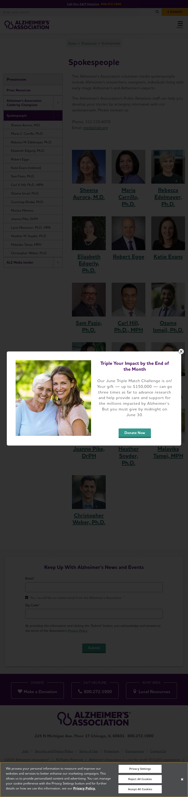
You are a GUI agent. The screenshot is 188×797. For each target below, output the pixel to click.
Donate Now (134, 432)
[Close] (182, 779)
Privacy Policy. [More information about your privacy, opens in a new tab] (84, 788)
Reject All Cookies (140, 779)
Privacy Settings (140, 769)
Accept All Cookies (140, 789)
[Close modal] (181, 351)
